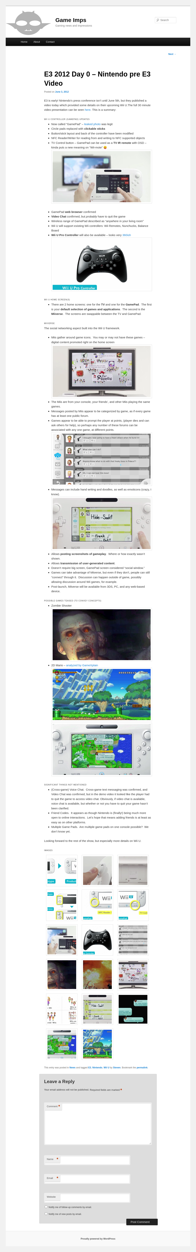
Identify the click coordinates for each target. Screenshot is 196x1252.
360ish (126, 235)
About (36, 41)
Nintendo (97, 1067)
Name (52, 1159)
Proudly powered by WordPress (98, 1238)
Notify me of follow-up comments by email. (70, 1207)
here (88, 109)
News (72, 1067)
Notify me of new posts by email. (65, 1214)
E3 (89, 1067)
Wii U (106, 1067)
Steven (116, 1067)
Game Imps (70, 20)
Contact (50, 41)
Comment (53, 1106)
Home (24, 41)
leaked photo (92, 124)
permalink (142, 1067)
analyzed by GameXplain (82, 665)
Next (172, 54)
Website (51, 1196)
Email (52, 1178)
